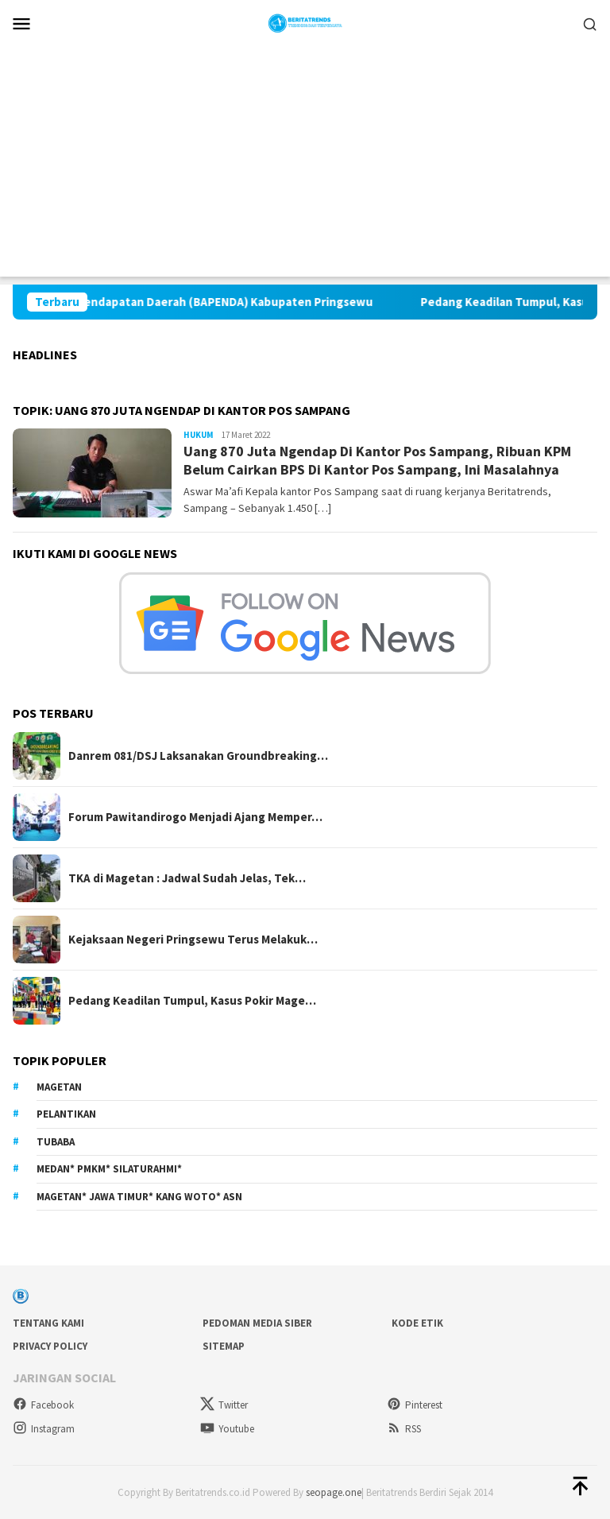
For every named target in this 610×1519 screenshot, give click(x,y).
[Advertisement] (305, 165)
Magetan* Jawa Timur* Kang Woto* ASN (139, 1196)
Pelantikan (66, 1114)
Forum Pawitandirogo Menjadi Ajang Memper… (195, 817)
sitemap (224, 1346)
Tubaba (56, 1142)
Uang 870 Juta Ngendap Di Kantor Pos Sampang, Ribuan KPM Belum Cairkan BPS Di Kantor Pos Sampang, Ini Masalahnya (377, 460)
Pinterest (414, 1405)
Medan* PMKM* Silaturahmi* (109, 1169)
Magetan (59, 1087)
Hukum (198, 434)
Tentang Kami (48, 1323)
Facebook (43, 1405)
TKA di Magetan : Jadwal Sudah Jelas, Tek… (187, 878)
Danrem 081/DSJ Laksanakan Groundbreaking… (198, 756)
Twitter (224, 1405)
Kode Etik (417, 1323)
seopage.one (333, 1492)
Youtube (227, 1429)
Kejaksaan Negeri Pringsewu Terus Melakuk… (193, 939)
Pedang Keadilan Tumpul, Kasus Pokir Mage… (192, 1001)
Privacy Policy (50, 1346)
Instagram (44, 1429)
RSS (404, 1429)
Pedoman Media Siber (257, 1323)
